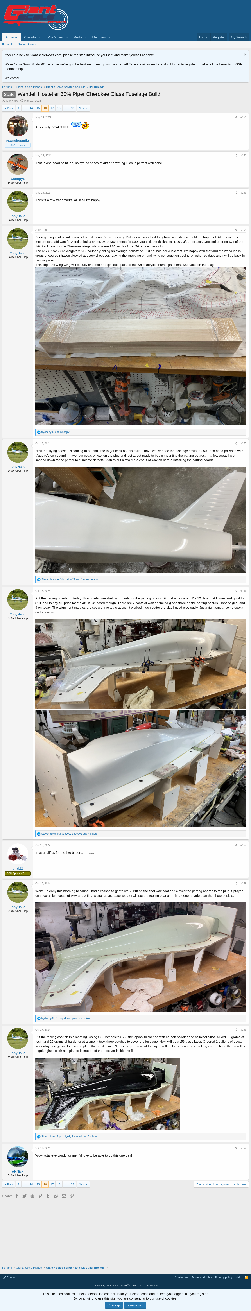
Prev (10, 108)
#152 (243, 155)
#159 (243, 1029)
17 (52, 108)
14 (31, 108)
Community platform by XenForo (125, 1285)
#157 (243, 845)
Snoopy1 (18, 179)
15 (38, 108)
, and (65, 1018)
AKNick (17, 1171)
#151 (243, 117)
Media (77, 37)
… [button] (24, 108)
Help (239, 1277)
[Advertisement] (125, 1230)
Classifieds (32, 37)
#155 (243, 443)
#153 (243, 192)
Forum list (8, 44)
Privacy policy (223, 1277)
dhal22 (18, 868)
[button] (67, 37)
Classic (9, 1277)
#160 (243, 1148)
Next (82, 108)
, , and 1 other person (69, 579)
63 (72, 108)
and (55, 432)
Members (99, 37)
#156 (243, 590)
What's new (55, 37)
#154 (243, 229)
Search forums (27, 44)
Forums (11, 37)
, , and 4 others (69, 833)
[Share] (236, 117)
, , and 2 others (69, 1136)
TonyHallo (11, 100)
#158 (243, 883)
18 (58, 108)
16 (45, 108)
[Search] (239, 37)
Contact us (181, 1277)
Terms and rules (202, 1277)
